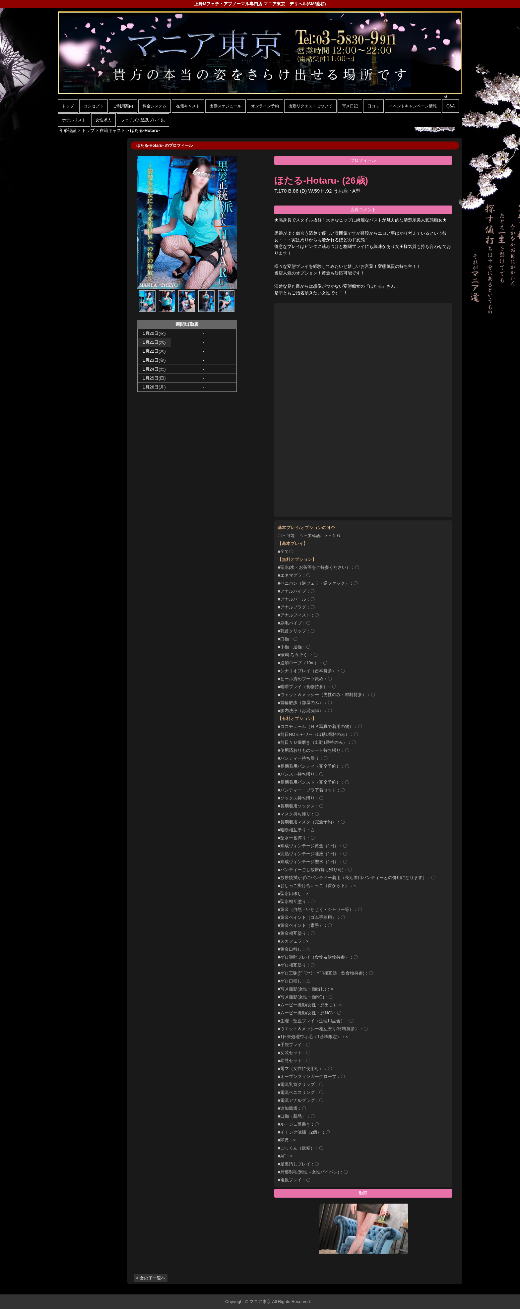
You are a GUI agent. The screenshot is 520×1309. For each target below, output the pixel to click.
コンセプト (93, 106)
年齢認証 (68, 130)
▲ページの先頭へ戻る (437, 1288)
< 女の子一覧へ (150, 1278)
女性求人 (103, 120)
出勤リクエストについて (310, 106)
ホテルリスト (74, 120)
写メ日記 (350, 106)
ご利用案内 (123, 106)
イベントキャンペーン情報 (413, 106)
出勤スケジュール (225, 106)
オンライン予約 (265, 106)
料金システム (154, 106)
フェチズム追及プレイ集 (143, 120)
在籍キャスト (188, 106)
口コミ (373, 106)
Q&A (450, 106)
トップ (68, 106)
